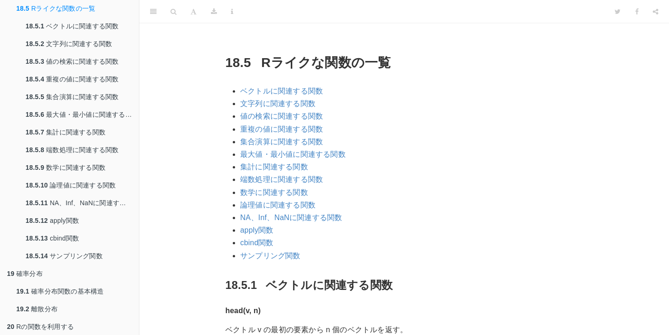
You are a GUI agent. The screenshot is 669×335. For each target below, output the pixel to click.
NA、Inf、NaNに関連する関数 (82, 203)
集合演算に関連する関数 (72, 96)
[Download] (214, 11)
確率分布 (25, 273)
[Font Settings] (193, 11)
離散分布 (37, 309)
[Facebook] (637, 11)
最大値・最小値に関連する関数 (82, 114)
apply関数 (52, 220)
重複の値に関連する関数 (72, 79)
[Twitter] (618, 11)
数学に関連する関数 (65, 167)
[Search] (174, 11)
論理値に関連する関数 (71, 185)
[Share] (655, 11)
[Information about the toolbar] (232, 11)
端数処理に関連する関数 (72, 150)
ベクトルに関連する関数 (72, 26)
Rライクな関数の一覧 (55, 8)
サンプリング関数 (64, 256)
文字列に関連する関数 (69, 43)
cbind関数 (52, 238)
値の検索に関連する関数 (72, 61)
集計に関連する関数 (65, 132)
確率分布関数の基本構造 (60, 291)
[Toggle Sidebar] (153, 11)
